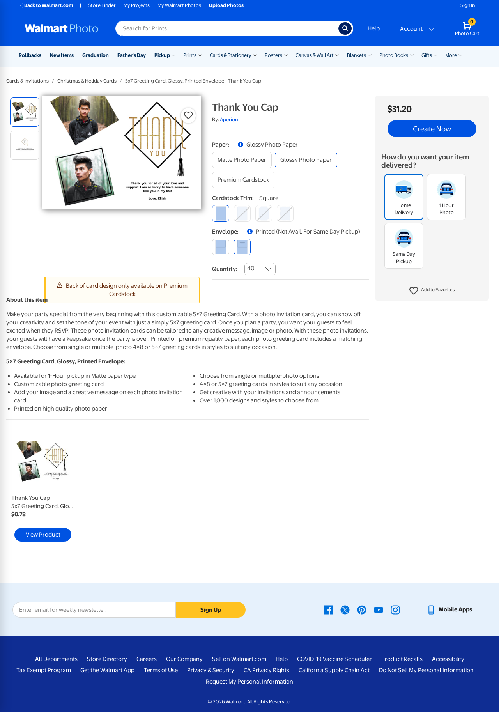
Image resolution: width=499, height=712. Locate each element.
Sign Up (210, 609)
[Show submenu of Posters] (285, 54)
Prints (189, 55)
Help (374, 28)
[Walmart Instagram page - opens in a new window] (395, 609)
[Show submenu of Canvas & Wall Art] (337, 54)
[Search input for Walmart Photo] (226, 28)
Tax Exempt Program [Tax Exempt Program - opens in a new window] (43, 670)
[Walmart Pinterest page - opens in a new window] (361, 609)
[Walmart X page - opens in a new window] (345, 609)
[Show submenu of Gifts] (435, 54)
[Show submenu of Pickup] (173, 54)
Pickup (162, 55)
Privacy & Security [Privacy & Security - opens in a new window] (210, 670)
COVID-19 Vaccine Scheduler (334, 658)
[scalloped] (285, 213)
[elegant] (263, 213)
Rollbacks (30, 55)
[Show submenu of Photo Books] (411, 54)
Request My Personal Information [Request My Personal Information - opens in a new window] (249, 681)
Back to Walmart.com (46, 5)
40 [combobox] (251, 268)
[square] (220, 213)
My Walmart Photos (179, 5)
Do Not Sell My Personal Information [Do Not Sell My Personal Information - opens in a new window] (426, 670)
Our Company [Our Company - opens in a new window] (184, 658)
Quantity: (224, 269)
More (451, 55)
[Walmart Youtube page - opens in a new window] (378, 609)
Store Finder (102, 5)
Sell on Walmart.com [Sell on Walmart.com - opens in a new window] (239, 658)
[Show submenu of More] (460, 54)
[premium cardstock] (243, 180)
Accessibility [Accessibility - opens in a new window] (448, 658)
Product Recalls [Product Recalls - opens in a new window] (402, 658)
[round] (242, 213)
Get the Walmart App (107, 670)
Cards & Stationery (230, 55)
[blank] (220, 247)
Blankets (356, 55)
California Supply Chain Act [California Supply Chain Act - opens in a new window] (334, 670)
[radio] (24, 112)
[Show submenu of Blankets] (369, 54)
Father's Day (131, 55)
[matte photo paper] (242, 160)
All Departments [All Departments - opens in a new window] (56, 658)
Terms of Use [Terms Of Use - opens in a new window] (161, 670)
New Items (62, 55)
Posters (273, 55)
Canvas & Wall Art (315, 55)
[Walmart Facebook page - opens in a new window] (328, 609)
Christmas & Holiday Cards (87, 81)
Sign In (467, 5)
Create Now (432, 128)
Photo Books (393, 55)
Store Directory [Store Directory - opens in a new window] (107, 658)
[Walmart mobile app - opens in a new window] (449, 609)
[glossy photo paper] (306, 160)
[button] (432, 291)
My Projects (137, 5)
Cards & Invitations (27, 81)
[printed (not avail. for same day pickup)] (242, 247)
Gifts (426, 55)
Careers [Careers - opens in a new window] (146, 658)
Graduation (95, 55)
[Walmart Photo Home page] (62, 28)
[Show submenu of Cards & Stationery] (255, 54)
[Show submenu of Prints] (200, 54)
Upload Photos (226, 5)
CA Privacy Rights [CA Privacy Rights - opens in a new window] (266, 670)
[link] (43, 488)
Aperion (229, 119)
